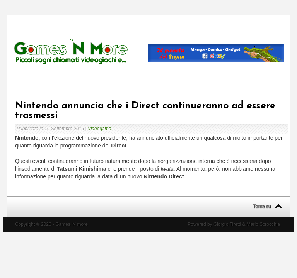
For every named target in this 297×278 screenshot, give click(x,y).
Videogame (99, 128)
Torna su (262, 206)
